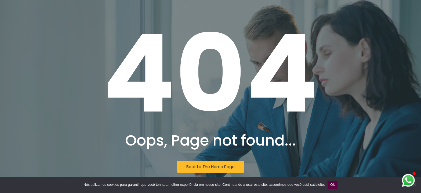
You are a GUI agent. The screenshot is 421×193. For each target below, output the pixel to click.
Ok (332, 185)
